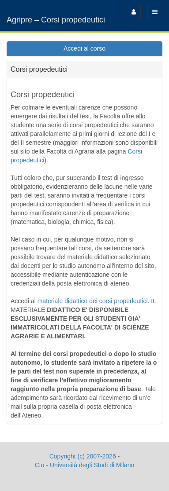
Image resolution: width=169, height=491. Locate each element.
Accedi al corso (84, 48)
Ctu (40, 465)
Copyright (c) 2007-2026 (82, 456)
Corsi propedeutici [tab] (39, 69)
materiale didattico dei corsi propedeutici (93, 300)
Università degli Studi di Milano (92, 465)
